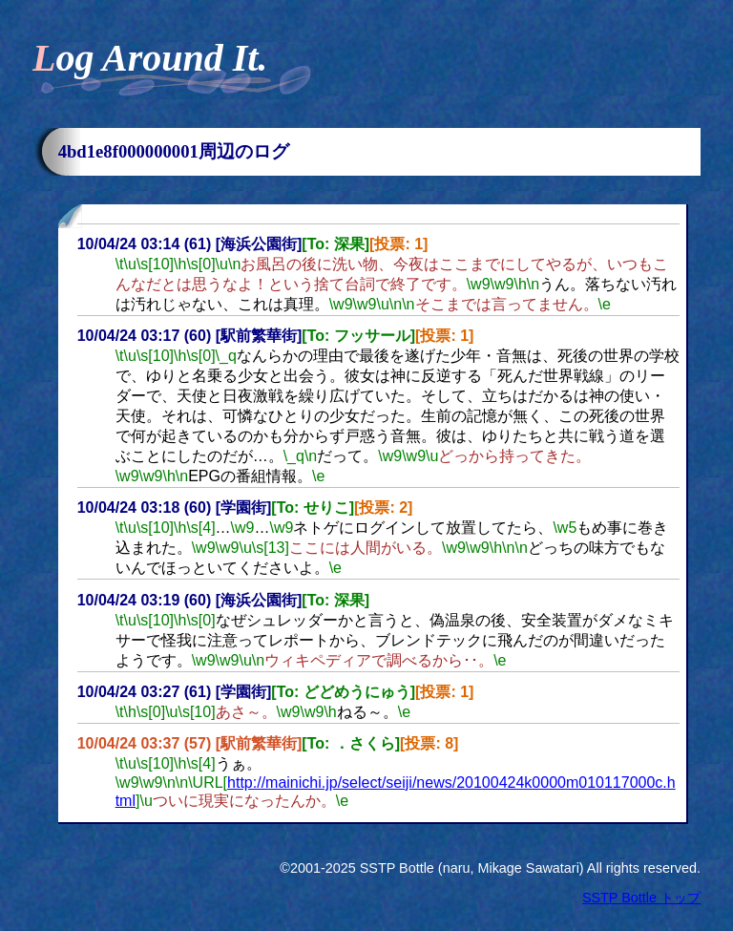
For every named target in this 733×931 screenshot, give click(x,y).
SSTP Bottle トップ (641, 897)
